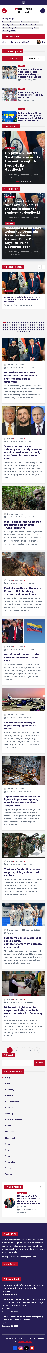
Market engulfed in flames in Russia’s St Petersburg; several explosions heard (22, 591)
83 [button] (19, 329)
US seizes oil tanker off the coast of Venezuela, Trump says (21, 657)
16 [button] (39, 322)
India (36, 28)
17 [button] (41, 322)
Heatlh (8, 1126)
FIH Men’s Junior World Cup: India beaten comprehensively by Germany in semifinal (30, 73)
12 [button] (30, 322)
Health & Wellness (13, 1120)
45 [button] (19, 325)
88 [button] (30, 329)
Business (9, 1084)
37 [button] (43, 324)
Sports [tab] (12, 58)
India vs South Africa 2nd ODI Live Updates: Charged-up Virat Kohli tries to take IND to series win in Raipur (30, 118)
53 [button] (37, 325)
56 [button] (43, 325)
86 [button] (25, 329)
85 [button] (23, 329)
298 (30, 1050)
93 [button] (41, 329)
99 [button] (26, 331)
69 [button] (30, 327)
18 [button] (43, 322)
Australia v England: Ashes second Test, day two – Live (30, 95)
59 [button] (7, 327)
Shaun (13, 175)
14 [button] (34, 322)
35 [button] (39, 324)
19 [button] (3, 324)
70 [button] (32, 327)
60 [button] (10, 327)
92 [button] (39, 329)
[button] (40, 267)
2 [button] (21, 181)
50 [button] (30, 325)
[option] (23, 157)
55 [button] (41, 325)
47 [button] (23, 325)
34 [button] (37, 324)
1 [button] (17, 181)
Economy (9, 1090)
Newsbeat (10, 148)
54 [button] (39, 325)
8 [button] (21, 322)
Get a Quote (10, 1264)
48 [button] (25, 325)
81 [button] (14, 329)
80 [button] (12, 329)
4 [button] (25, 181)
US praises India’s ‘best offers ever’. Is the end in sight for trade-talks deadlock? (22, 161)
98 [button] (24, 331)
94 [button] (43, 329)
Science (8, 1144)
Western (9, 1174)
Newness (9, 1132)
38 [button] (3, 325)
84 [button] (21, 329)
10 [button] (25, 322)
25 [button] (16, 324)
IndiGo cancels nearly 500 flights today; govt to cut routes (21, 725)
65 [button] (21, 327)
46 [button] (21, 325)
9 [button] (23, 322)
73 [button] (39, 327)
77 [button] (5, 329)
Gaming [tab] (34, 58)
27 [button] (21, 324)
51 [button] (32, 325)
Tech (7, 1156)
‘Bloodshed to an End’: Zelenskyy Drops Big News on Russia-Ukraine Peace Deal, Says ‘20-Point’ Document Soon (23, 237)
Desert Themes (25, 1341)
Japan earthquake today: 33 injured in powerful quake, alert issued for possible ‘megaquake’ (22, 801)
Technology (8, 28)
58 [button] (5, 327)
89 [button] (32, 329)
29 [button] (25, 324)
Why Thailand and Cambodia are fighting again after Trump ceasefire (22, 524)
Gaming (9, 1114)
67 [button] (25, 327)
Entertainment (12, 1102)
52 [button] (34, 325)
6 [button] (30, 181)
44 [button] (16, 325)
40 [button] (7, 325)
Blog (7, 1078)
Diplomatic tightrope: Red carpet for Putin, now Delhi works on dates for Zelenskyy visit (23, 1012)
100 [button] (29, 331)
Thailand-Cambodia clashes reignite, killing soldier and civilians (22, 872)
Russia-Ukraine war (29, 22)
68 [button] (28, 327)
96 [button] (20, 331)
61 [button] (12, 327)
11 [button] (27, 322)
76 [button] (3, 329)
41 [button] (10, 325)
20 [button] (5, 324)
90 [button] (34, 329)
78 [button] (7, 329)
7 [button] (18, 322)
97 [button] (22, 331)
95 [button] (17, 331)
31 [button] (30, 324)
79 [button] (10, 329)
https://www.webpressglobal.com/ (20, 1257)
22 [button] (10, 324)
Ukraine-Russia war (11, 22)
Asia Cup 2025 (9, 31)
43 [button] (14, 325)
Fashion (9, 1108)
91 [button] (37, 329)
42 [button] (12, 325)
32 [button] (32, 324)
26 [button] (19, 324)
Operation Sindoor (34, 25)
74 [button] (41, 327)
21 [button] (7, 324)
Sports (21, 66)
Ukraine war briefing (24, 28)
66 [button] (23, 327)
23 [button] (12, 324)
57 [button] (3, 327)
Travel (8, 1168)
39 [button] (5, 325)
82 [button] (16, 329)
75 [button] (43, 327)
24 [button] (14, 324)
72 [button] (37, 327)
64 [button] (19, 327)
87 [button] (28, 329)
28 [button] (23, 324)
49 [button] (28, 325)
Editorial (9, 1096)
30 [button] (28, 324)
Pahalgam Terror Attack (13, 25)
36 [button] (41, 324)
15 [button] (36, 322)
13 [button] (32, 322)
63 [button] (16, 327)
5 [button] (27, 181)
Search (10, 1055)
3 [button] (23, 181)
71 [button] (34, 327)
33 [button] (34, 324)
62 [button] (14, 327)
